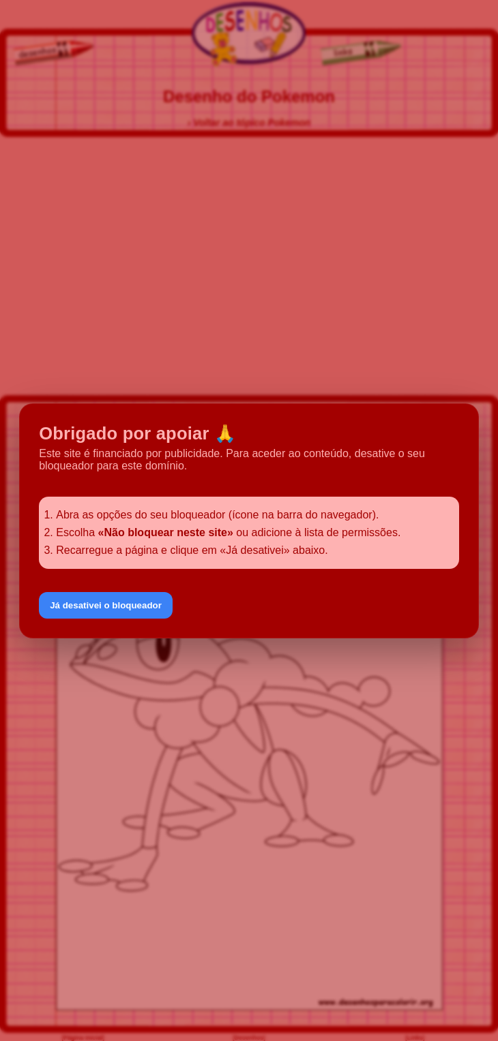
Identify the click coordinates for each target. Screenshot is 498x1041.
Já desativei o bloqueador (106, 605)
